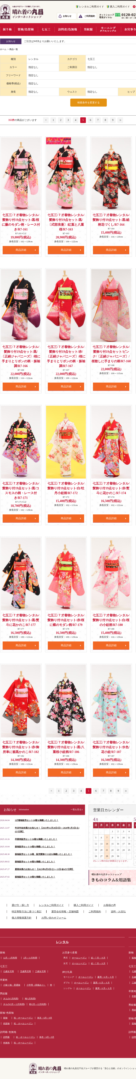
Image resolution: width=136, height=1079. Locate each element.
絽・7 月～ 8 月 (98, 958)
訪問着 (6, 1037)
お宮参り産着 (69, 952)
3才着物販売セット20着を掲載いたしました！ (36, 820)
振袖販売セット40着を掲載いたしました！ (35, 861)
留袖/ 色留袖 (7, 1012)
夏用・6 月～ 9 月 (105, 977)
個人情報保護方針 (22, 917)
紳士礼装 (67, 972)
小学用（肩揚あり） (36, 985)
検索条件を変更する (88, 102)
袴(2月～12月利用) (37, 1004)
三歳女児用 (40, 971)
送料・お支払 (118, 911)
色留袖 (6, 1023)
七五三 (3, 966)
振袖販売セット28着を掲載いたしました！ (35, 877)
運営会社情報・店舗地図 (65, 911)
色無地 (6, 1043)
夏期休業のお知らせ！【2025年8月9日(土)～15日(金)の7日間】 (44, 869)
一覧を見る (76, 809)
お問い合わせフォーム (53, 917)
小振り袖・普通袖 (11, 985)
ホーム (3, 49)
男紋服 (3, 993)
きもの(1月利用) (10, 998)
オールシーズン (79, 958)
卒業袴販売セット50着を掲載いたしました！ (36, 839)
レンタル (62, 942)
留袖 (5, 1018)
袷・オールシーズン (23, 1018)
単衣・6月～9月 (44, 1018)
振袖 (2, 952)
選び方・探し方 (20, 905)
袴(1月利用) (30, 998)
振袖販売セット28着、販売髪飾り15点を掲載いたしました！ (43, 854)
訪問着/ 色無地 (8, 1032)
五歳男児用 (25, 971)
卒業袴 (3, 980)
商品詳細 (21, 249)
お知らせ (67, 16)
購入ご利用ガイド (120, 6)
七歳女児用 (8, 971)
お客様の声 (109, 905)
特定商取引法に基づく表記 (26, 911)
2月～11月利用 (30, 958)
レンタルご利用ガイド (91, 6)
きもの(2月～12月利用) (14, 1004)
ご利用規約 (89, 16)
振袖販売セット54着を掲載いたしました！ (35, 846)
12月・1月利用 (10, 958)
